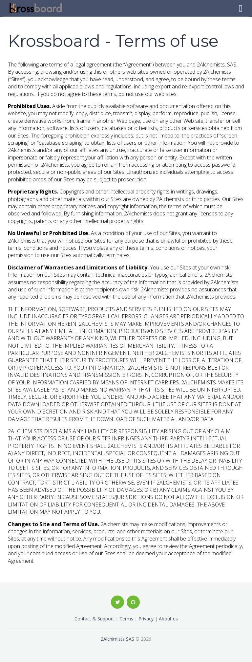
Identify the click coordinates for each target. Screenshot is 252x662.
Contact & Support (94, 619)
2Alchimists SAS (117, 639)
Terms (126, 619)
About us (168, 619)
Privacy (146, 619)
